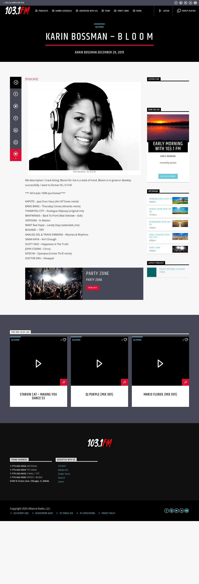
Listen (163, 11)
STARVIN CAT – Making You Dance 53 (38, 459)
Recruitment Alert (44, 576)
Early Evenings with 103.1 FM (159, 299)
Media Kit (63, 532)
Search (61, 540)
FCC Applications (87, 576)
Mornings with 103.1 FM (161, 262)
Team (107, 11)
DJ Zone (99, 58)
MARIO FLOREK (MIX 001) (160, 457)
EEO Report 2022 (21, 576)
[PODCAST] (31, 142)
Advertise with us (88, 11)
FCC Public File (66, 576)
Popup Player (186, 11)
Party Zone (123, 11)
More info (92, 350)
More (138, 11)
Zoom (61, 544)
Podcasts (43, 11)
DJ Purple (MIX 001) (99, 457)
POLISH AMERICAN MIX (13, 3)
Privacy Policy (108, 576)
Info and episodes (168, 239)
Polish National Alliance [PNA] (172, 333)
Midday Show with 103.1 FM (161, 273)
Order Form (64, 536)
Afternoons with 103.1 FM (160, 286)
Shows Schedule (64, 11)
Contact (62, 528)
